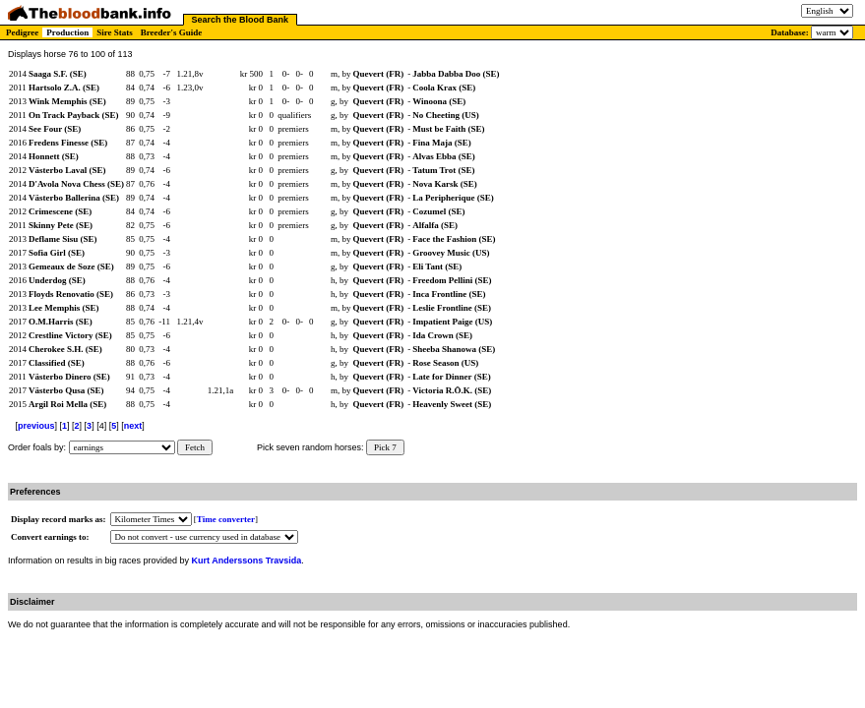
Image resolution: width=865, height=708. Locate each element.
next (133, 426)
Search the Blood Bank (240, 20)
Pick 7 (385, 447)
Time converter (226, 519)
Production (67, 32)
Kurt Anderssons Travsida (247, 560)
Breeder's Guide (172, 32)
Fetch (195, 447)
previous (36, 426)
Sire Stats (114, 32)
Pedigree (22, 32)
